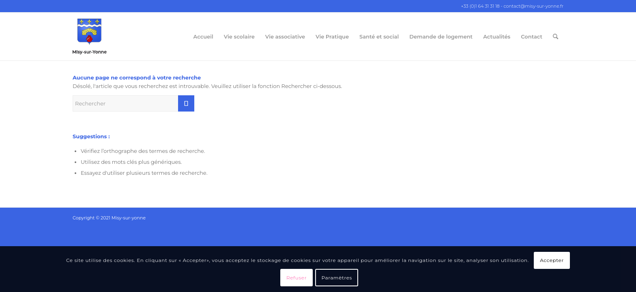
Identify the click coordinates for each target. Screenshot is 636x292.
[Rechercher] (555, 36)
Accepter (552, 260)
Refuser (296, 278)
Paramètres (337, 278)
